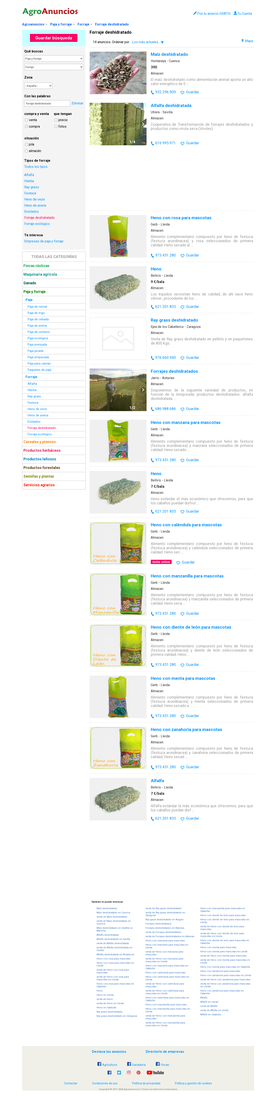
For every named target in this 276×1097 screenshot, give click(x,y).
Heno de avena (35, 205)
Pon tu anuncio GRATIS (212, 14)
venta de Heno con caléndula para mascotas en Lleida (164, 992)
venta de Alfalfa (208, 1006)
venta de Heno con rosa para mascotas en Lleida (113, 978)
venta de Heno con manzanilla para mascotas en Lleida (165, 1024)
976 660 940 (165, 357)
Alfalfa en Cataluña (210, 1014)
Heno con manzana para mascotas (186, 422)
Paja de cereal (37, 307)
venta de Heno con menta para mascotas (223, 955)
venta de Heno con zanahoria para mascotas (225, 979)
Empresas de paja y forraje (43, 241)
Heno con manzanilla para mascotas (187, 576)
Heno (156, 268)
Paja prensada (37, 344)
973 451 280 (165, 255)
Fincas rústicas (36, 266)
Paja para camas (39, 363)
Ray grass (31, 187)
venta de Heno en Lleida (110, 1003)
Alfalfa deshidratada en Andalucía (115, 954)
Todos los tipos (35, 167)
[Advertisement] (53, 555)
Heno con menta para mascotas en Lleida (223, 951)
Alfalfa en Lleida (209, 1002)
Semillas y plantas (38, 476)
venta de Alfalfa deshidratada (113, 943)
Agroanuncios (33, 24)
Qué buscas (33, 51)
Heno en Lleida (105, 995)
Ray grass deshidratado (174, 320)
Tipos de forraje (37, 161)
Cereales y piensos (39, 442)
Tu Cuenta (243, 14)
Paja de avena (37, 325)
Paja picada (35, 351)
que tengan (63, 114)
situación (31, 138)
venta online (161, 562)
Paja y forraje (61, 24)
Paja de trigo (36, 313)
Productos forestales (41, 468)
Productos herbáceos (42, 450)
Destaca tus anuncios (109, 1052)
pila (31, 144)
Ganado (29, 283)
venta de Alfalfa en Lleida (214, 1010)
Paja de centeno (39, 332)
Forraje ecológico (37, 224)
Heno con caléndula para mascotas (186, 524)
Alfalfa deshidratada (171, 105)
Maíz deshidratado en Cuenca (113, 912)
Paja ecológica (38, 338)
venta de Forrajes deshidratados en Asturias (169, 936)
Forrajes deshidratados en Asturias (164, 928)
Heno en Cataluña (106, 1007)
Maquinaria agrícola (40, 274)
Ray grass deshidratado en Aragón (164, 919)
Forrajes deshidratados (174, 371)
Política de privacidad (146, 1083)
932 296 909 (165, 92)
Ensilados (31, 212)
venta (33, 120)
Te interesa (33, 235)
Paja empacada (38, 357)
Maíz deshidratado (169, 54)
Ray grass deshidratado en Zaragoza (117, 1016)
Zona (28, 77)
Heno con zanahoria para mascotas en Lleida (225, 975)
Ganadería (136, 1064)
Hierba (29, 181)
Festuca (30, 193)
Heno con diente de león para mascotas (191, 627)
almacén (35, 151)
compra (34, 126)
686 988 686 (165, 409)
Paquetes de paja (39, 370)
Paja (29, 300)
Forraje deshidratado (112, 24)
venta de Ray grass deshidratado (163, 908)
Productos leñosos (39, 459)
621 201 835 (165, 307)
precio (63, 120)
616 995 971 (165, 143)
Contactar (70, 1083)
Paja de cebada (38, 319)
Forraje (83, 24)
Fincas (162, 1064)
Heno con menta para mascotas (183, 678)
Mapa (247, 41)
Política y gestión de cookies (193, 1083)
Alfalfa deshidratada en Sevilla (113, 939)
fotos (62, 126)
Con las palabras (37, 96)
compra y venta (36, 114)
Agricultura (107, 1064)
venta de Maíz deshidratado (112, 916)
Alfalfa (29, 175)
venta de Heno (105, 999)
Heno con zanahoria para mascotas (186, 729)
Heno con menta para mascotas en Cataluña (225, 967)
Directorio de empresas (165, 1052)
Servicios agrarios (39, 485)
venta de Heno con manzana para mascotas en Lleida (164, 960)
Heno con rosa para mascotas (181, 217)
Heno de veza (34, 199)
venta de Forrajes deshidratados (163, 932)
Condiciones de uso (105, 1083)
